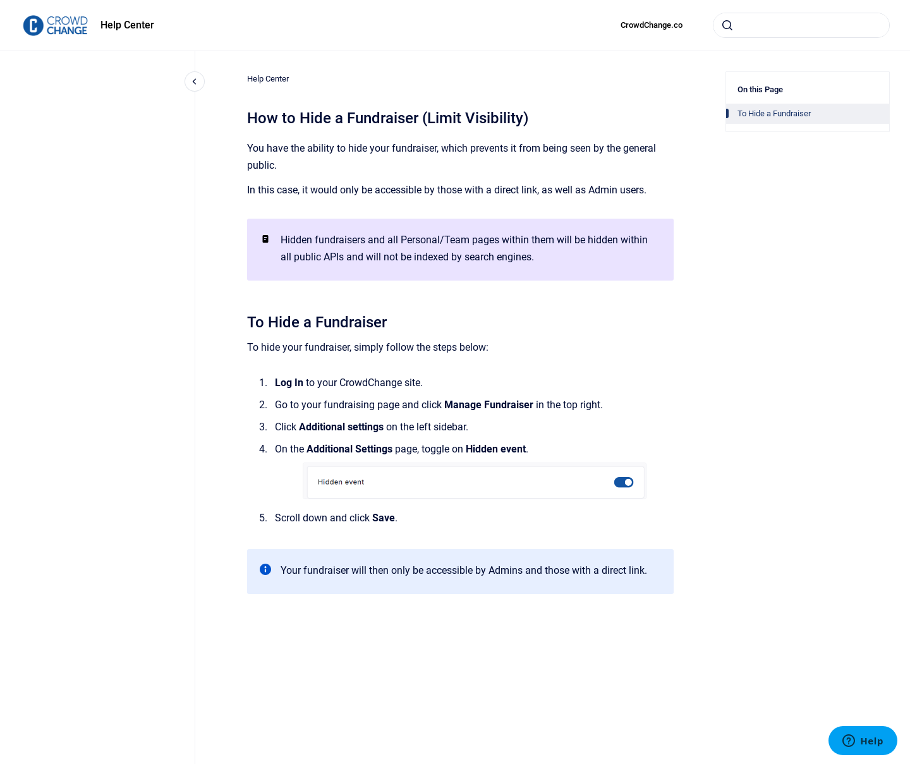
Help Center (127, 25)
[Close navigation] (195, 81)
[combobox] (801, 25)
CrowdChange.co (651, 25)
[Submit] (727, 25)
